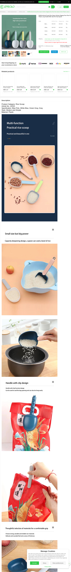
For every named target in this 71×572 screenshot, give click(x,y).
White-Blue (46, 27)
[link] (3, 11)
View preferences (57, 563)
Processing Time (41, 46)
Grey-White (46, 34)
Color (40, 21)
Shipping (41, 38)
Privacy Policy (48, 566)
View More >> (66, 71)
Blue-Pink (46, 23)
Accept (34, 563)
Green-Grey (46, 31)
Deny (44, 563)
